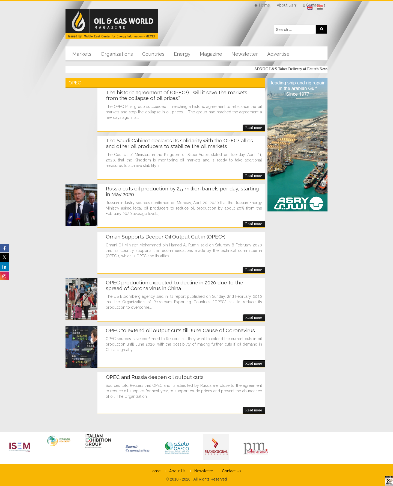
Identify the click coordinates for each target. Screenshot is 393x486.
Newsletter (244, 54)
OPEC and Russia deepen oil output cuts (155, 377)
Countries (153, 54)
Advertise (278, 54)
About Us (177, 471)
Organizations (117, 54)
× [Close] (388, 482)
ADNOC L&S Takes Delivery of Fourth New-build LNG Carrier (309, 69)
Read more (253, 128)
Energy (182, 54)
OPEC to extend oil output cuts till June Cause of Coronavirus (180, 330)
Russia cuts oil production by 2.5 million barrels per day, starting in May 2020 (182, 191)
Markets (81, 54)
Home (155, 471)
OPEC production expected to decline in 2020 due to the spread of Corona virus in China (174, 285)
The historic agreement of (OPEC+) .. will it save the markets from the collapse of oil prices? (176, 95)
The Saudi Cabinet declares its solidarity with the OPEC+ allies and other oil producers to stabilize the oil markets (179, 143)
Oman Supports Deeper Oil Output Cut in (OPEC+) (165, 237)
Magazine (211, 54)
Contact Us (231, 471)
